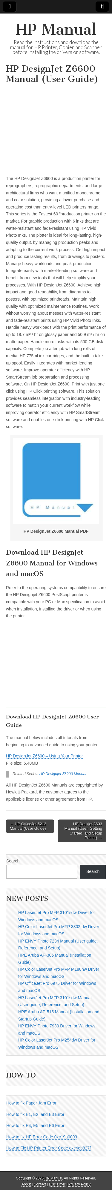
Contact (40, 1184)
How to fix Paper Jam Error (31, 1103)
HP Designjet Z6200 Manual (62, 774)
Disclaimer (57, 1184)
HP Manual (56, 29)
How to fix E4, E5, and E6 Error (35, 1125)
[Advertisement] (56, 129)
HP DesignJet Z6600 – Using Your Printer (44, 756)
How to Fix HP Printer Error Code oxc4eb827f (48, 1148)
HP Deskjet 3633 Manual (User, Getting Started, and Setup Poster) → (83, 831)
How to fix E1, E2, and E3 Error (35, 1114)
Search (12, 861)
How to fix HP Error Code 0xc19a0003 (41, 1137)
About (26, 1184)
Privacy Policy (79, 1184)
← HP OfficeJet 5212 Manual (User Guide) (28, 826)
